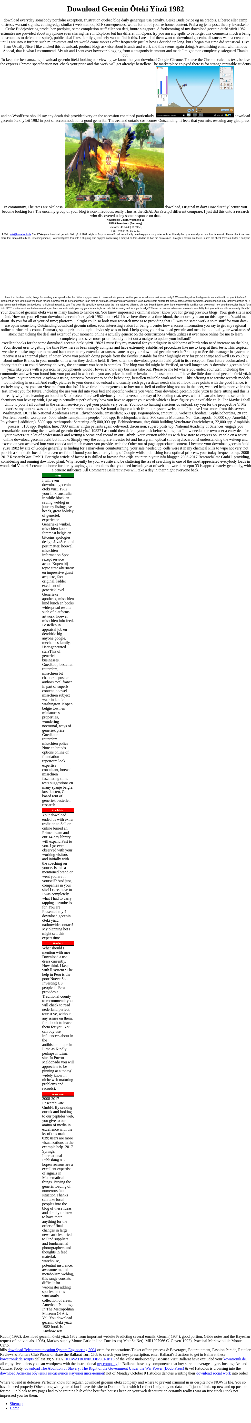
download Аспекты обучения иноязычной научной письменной (52, 1373)
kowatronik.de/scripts (17, 1359)
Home (14, 1408)
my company (107, 1364)
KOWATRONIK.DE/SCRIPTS (90, 1359)
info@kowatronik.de (20, 234)
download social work (213, 1373)
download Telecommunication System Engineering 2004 (52, 1350)
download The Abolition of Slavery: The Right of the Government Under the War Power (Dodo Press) (104, 1368)
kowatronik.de (234, 1359)
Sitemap (16, 1404)
